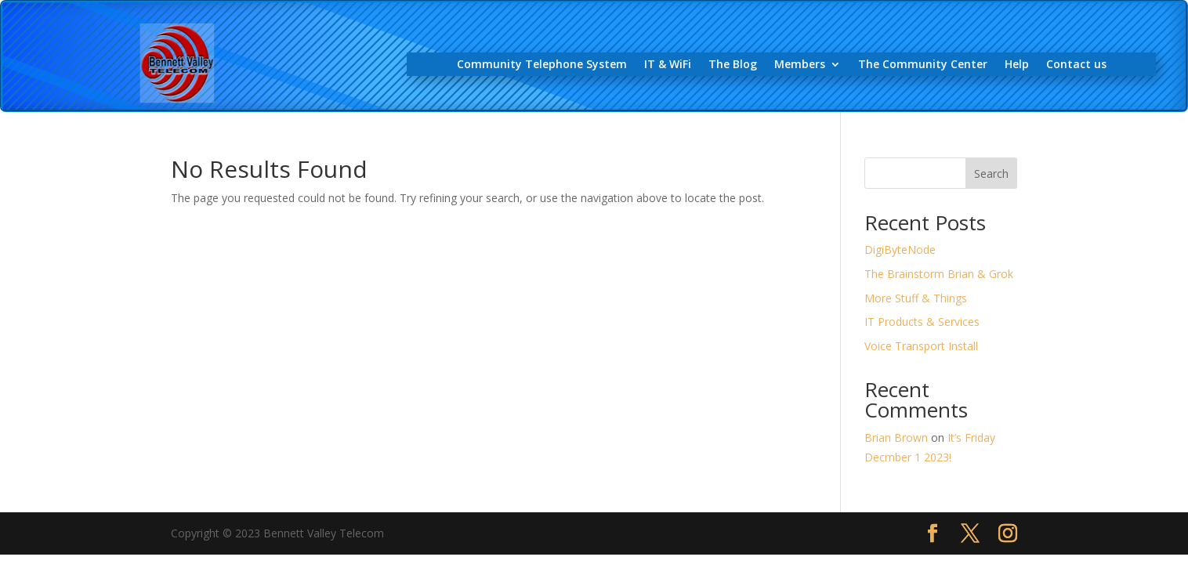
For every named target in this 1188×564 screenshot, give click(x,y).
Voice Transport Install (921, 345)
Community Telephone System (542, 65)
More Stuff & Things (915, 298)
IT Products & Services (922, 321)
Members (799, 65)
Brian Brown (896, 437)
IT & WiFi (667, 65)
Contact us (1076, 65)
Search (991, 173)
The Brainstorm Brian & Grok (938, 273)
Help (1017, 65)
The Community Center (922, 65)
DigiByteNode (900, 249)
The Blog (732, 65)
